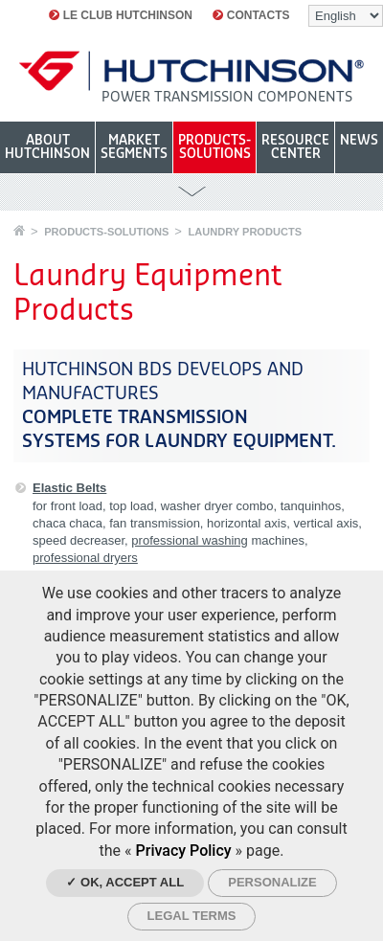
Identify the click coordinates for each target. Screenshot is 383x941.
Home (19, 230)
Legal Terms (192, 915)
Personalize (272, 882)
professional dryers (85, 557)
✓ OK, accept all (125, 882)
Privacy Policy (184, 850)
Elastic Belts (69, 488)
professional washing (189, 540)
